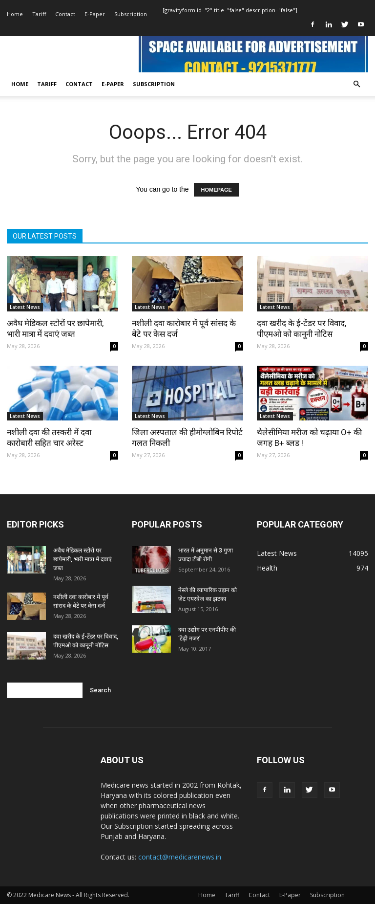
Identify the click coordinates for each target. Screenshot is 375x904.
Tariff (39, 14)
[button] (356, 84)
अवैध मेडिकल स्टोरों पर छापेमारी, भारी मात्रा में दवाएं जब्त (82, 559)
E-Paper (94, 14)
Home (15, 14)
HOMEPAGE (216, 190)
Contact (65, 14)
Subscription (130, 14)
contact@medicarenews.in (179, 856)
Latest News (25, 307)
